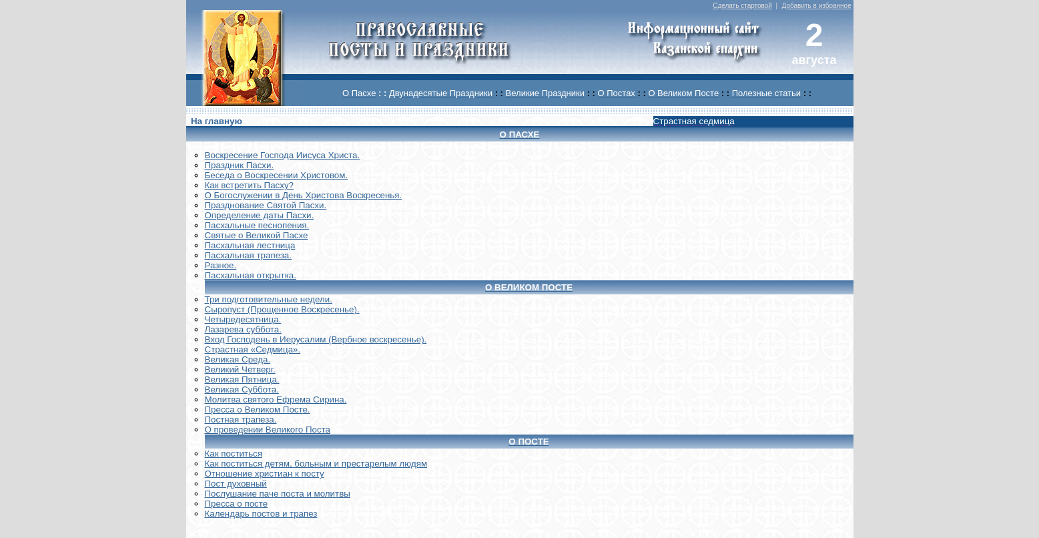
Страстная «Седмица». (253, 349)
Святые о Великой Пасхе (256, 235)
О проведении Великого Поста (268, 430)
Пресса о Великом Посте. (257, 410)
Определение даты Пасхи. (259, 215)
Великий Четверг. (240, 369)
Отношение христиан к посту (264, 474)
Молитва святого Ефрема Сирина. (276, 399)
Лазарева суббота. (243, 329)
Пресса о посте (236, 504)
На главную (216, 121)
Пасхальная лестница (250, 245)
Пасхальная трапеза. (248, 255)
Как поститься (233, 454)
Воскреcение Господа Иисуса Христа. (282, 155)
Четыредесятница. (243, 319)
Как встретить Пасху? (249, 185)
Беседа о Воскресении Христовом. (276, 175)
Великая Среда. (238, 359)
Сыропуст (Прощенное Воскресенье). (282, 309)
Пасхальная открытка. (250, 275)
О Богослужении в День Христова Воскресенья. (303, 195)
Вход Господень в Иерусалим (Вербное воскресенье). (316, 339)
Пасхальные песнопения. (257, 225)
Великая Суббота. (242, 389)
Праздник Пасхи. (239, 165)
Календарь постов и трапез (261, 514)
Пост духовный (236, 484)
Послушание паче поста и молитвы (277, 494)
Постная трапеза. (241, 420)
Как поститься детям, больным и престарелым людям (316, 464)
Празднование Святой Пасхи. (266, 205)
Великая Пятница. (242, 379)
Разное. (221, 265)
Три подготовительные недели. (269, 299)
